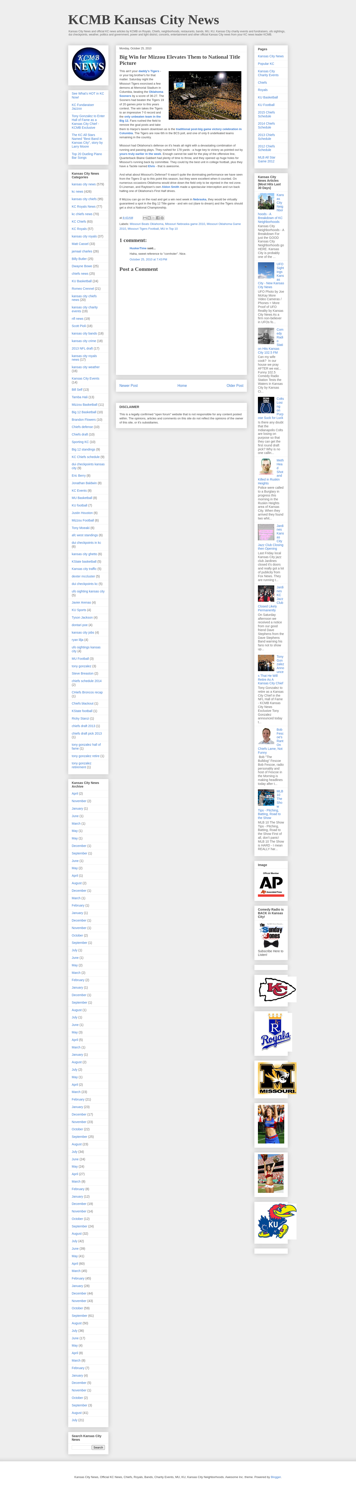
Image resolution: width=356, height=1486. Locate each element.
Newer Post (128, 386)
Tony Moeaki (81, 528)
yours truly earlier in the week (140, 154)
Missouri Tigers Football (143, 228)
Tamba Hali (80, 397)
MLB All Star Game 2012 (266, 159)
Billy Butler (79, 259)
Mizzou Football (83, 520)
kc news (77, 191)
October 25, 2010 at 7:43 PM (148, 259)
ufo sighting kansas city (88, 591)
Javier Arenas (81, 602)
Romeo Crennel (83, 288)
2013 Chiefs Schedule (266, 137)
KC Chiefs (79, 221)
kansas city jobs (83, 632)
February (78, 905)
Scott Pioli (79, 326)
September (79, 853)
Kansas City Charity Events (268, 73)
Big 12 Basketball (84, 412)
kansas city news (84, 184)
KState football (82, 711)
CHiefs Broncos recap (87, 692)
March (76, 823)
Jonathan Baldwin (84, 483)
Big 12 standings (83, 449)
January (77, 808)
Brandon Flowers (84, 419)
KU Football (266, 105)
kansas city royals (84, 236)
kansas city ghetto (84, 554)
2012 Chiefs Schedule (266, 148)
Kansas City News (271, 56)
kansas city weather (86, 367)
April (75, 793)
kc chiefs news (82, 214)
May (75, 831)
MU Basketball (82, 498)
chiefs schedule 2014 (87, 681)
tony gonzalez (81, 666)
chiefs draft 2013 (83, 726)
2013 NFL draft (82, 348)
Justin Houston (82, 513)
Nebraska (199, 199)
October (77, 935)
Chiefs (262, 82)
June (75, 816)
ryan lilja (77, 640)
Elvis (151, 166)
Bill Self (77, 389)
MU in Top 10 (169, 228)
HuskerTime (138, 248)
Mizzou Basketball (84, 404)
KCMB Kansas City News (143, 19)
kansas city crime (84, 341)
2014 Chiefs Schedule (266, 125)
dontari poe (80, 625)
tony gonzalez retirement (81, 765)
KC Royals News (84, 206)
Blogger (276, 1477)
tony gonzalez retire (85, 756)
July (74, 950)
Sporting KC (80, 442)
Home (182, 386)
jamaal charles (82, 251)
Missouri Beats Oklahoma (146, 224)
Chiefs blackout (83, 703)
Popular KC (266, 63)
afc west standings (85, 535)
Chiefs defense (82, 427)
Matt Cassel (80, 244)
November (79, 801)
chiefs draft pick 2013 (87, 733)
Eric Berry (79, 475)
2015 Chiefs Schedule (266, 114)
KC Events (79, 490)
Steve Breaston (83, 673)
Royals (263, 90)
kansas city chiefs (84, 199)
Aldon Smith (170, 187)
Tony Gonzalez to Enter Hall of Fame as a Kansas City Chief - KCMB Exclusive (88, 121)
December (79, 846)
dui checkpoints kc (85, 584)
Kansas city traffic (84, 569)
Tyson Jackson (82, 617)
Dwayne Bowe (82, 266)
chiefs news (80, 273)
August (77, 883)
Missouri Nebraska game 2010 (185, 224)
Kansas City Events (85, 378)
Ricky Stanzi (80, 718)
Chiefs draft (80, 434)
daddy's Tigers (148, 71)
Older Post (235, 386)
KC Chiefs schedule (86, 457)
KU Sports (79, 610)
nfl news (77, 318)
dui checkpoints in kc (86, 542)
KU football (79, 505)
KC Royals (79, 229)
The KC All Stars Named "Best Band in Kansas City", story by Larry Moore (87, 140)
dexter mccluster (83, 576)
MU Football (80, 658)
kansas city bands (84, 333)
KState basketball (84, 561)
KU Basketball (82, 281)
